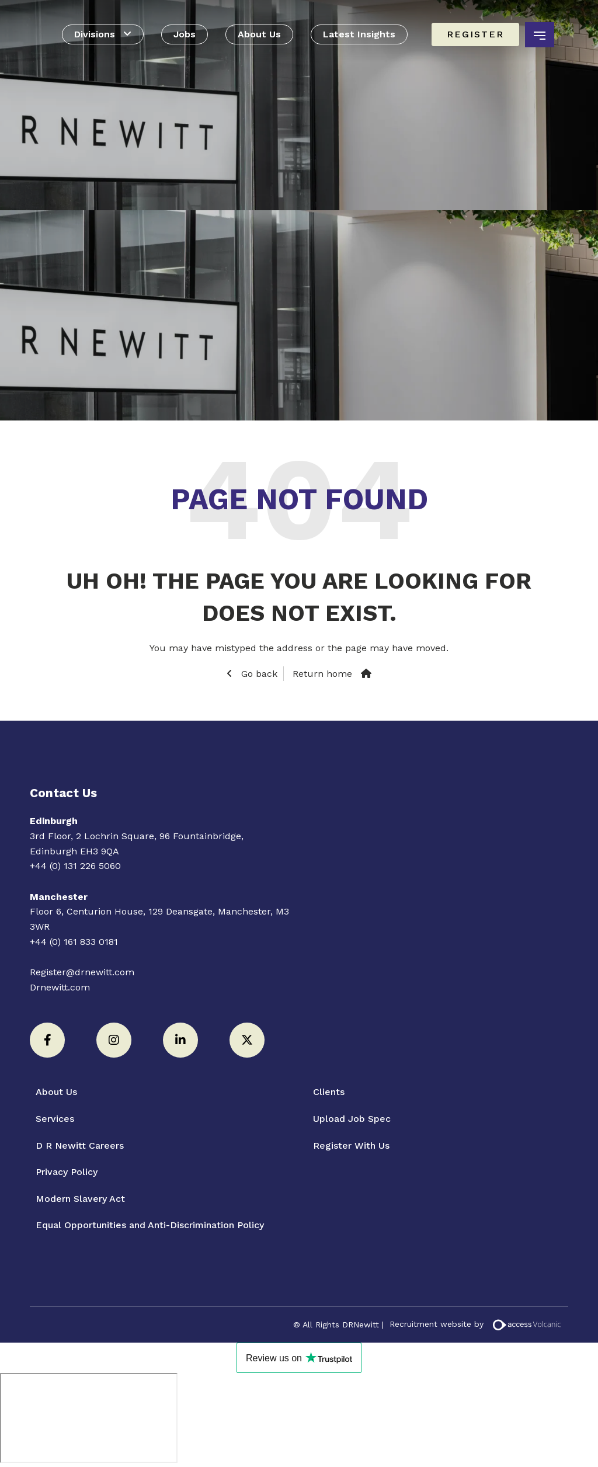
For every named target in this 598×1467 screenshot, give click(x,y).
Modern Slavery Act (80, 1198)
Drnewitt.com (60, 987)
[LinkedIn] (180, 1040)
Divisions (94, 34)
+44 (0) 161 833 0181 (74, 941)
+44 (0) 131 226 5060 (75, 865)
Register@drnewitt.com (82, 972)
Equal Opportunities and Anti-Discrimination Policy (150, 1224)
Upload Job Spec (352, 1118)
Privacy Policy (67, 1171)
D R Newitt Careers (80, 1145)
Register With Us (351, 1145)
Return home (322, 673)
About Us (259, 34)
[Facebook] (47, 1040)
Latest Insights (359, 34)
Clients (329, 1091)
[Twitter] (247, 1040)
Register (475, 34)
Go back (257, 673)
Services (55, 1118)
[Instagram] (113, 1040)
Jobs (184, 34)
